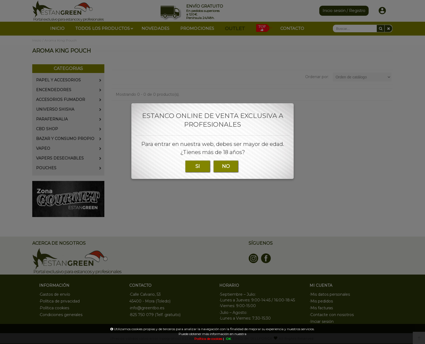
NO (226, 166)
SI (197, 166)
